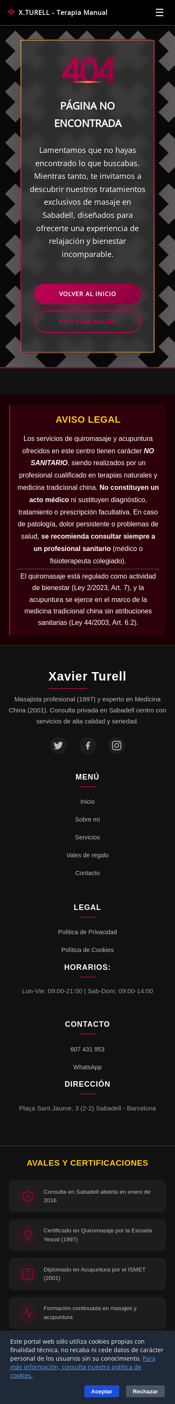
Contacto (87, 873)
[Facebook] (87, 745)
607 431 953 (87, 1049)
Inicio (87, 801)
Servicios (87, 837)
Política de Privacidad (87, 932)
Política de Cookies (87, 949)
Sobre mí (87, 819)
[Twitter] (58, 745)
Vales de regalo (87, 855)
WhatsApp (87, 1067)
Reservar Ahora (87, 321)
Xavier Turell (88, 676)
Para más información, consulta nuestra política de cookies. (82, 1366)
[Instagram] (116, 745)
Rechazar (145, 1391)
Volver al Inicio (87, 294)
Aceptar (101, 1391)
